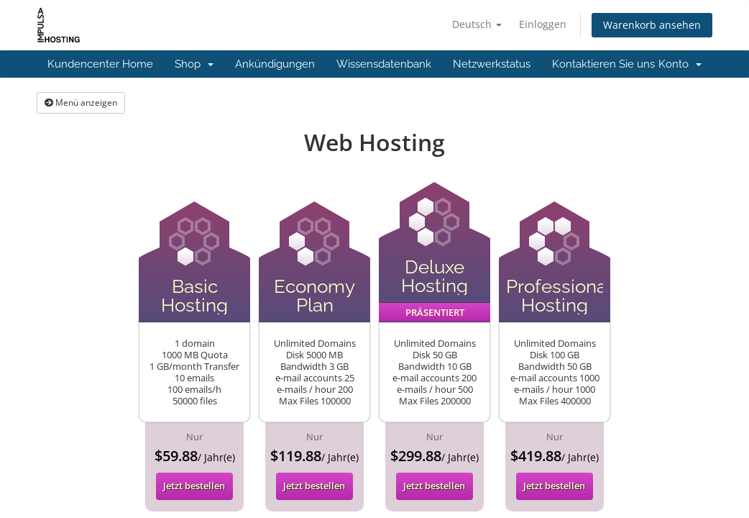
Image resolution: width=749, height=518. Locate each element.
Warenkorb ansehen (652, 25)
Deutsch (477, 24)
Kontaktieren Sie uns (603, 64)
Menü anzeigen (81, 102)
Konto (680, 64)
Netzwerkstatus (491, 64)
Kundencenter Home (100, 64)
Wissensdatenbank (383, 64)
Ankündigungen (275, 64)
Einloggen (542, 24)
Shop (194, 64)
